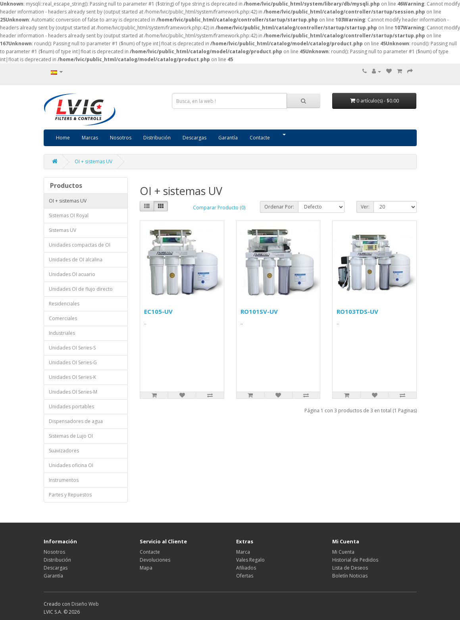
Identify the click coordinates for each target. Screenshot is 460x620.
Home (63, 137)
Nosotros (120, 137)
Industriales (62, 333)
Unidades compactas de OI (79, 244)
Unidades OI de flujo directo (81, 289)
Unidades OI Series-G (73, 362)
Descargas (194, 137)
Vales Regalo (250, 559)
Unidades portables (71, 406)
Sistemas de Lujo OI (71, 436)
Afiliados (246, 567)
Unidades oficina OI (71, 465)
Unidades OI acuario (72, 274)
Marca (243, 552)
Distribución (157, 137)
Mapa (146, 567)
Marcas (90, 137)
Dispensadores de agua (76, 421)
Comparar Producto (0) (219, 207)
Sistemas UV (62, 230)
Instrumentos (64, 480)
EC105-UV (158, 311)
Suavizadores (64, 450)
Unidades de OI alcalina (75, 259)
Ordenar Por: (279, 206)
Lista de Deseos (350, 567)
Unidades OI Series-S (72, 347)
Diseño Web (85, 604)
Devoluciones (155, 559)
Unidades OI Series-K (72, 377)
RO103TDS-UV (357, 311)
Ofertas (244, 575)
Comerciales (63, 318)
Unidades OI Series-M (73, 391)
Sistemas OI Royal (69, 215)
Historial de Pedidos (355, 559)
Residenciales (64, 303)
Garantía (228, 137)
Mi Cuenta (343, 552)
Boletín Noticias (350, 575)
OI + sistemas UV (93, 161)
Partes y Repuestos (70, 494)
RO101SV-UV (259, 311)
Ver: (365, 206)
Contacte (260, 137)
